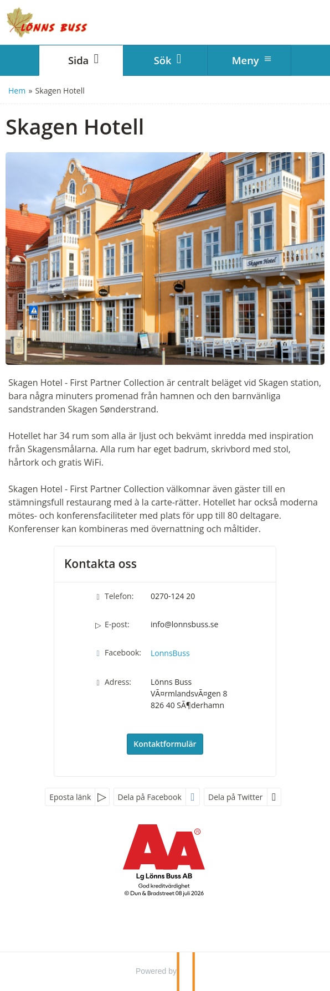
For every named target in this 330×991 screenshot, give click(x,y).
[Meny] (249, 60)
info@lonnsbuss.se (184, 624)
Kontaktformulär (164, 744)
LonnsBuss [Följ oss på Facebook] (170, 653)
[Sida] (81, 60)
